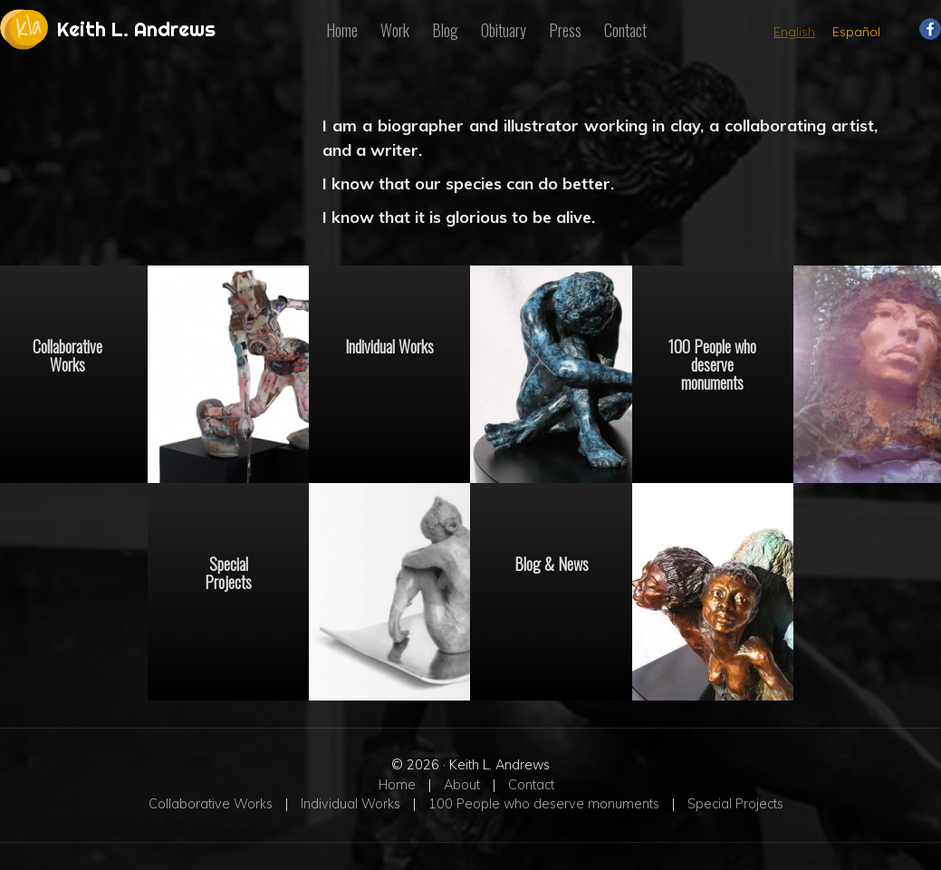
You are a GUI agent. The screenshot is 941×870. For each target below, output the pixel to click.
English (794, 32)
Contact (625, 30)
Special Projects (228, 572)
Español (856, 32)
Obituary (503, 30)
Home (342, 30)
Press (565, 30)
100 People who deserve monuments (712, 363)
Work (394, 30)
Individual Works (389, 345)
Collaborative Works (211, 804)
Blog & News (551, 563)
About (462, 785)
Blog (445, 30)
